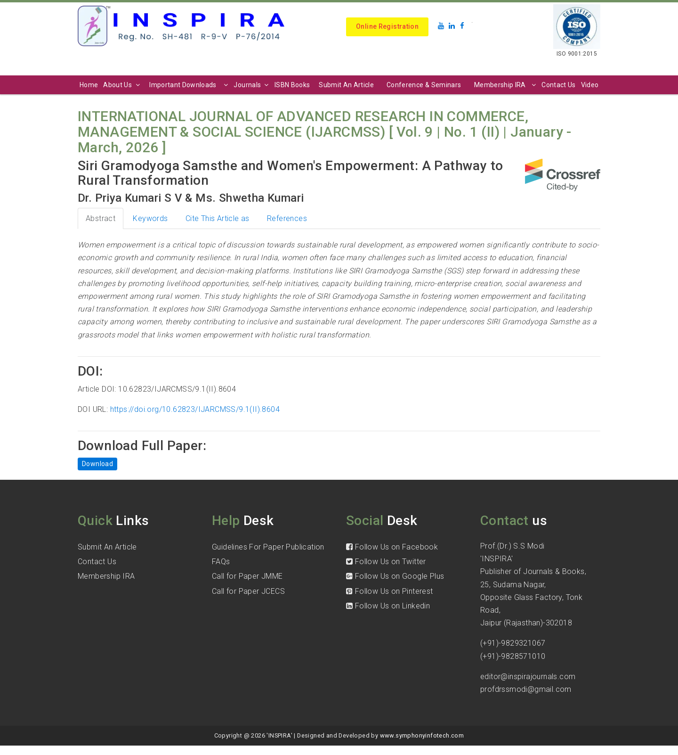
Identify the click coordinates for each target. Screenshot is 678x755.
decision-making (224, 270)
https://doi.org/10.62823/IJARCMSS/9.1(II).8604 (195, 409)
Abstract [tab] (100, 218)
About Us (122, 85)
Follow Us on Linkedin (388, 605)
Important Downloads (189, 85)
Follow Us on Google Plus (395, 576)
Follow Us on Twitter (386, 561)
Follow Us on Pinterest (389, 591)
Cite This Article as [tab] (218, 218)
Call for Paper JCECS (248, 591)
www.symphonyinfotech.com (422, 735)
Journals (252, 85)
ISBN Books (292, 85)
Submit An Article (346, 85)
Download (97, 464)
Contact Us (558, 85)
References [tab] (287, 218)
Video (590, 85)
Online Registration (387, 26)
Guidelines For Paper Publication (268, 546)
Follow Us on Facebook (392, 546)
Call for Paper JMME (247, 576)
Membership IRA (506, 85)
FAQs (221, 561)
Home (89, 85)
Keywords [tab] (150, 218)
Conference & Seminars (424, 85)
